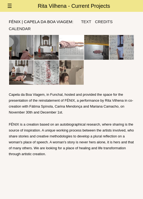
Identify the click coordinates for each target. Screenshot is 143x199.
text (86, 21)
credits (104, 21)
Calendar (20, 28)
